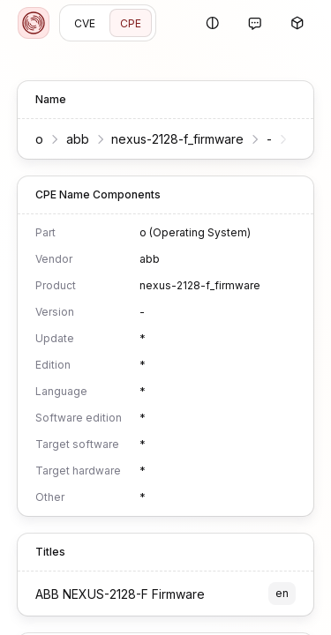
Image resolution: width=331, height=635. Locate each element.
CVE (84, 23)
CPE (130, 23)
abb (77, 138)
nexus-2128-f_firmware (177, 138)
